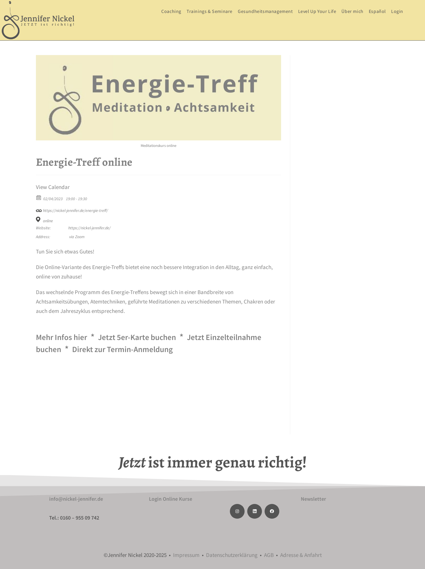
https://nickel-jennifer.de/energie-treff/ (72, 209)
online (48, 220)
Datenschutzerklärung (232, 555)
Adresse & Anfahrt (301, 555)
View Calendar (53, 187)
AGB (269, 555)
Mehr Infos (64, 336)
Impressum (186, 555)
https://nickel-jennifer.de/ (89, 227)
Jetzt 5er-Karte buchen (146, 336)
